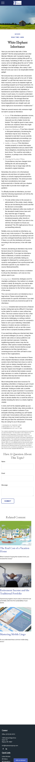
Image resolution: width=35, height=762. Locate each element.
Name (3, 461)
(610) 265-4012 (10, 734)
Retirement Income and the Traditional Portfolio (14, 591)
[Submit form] (7, 501)
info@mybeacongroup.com (10, 745)
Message (4, 485)
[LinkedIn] (6, 749)
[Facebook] (3, 749)
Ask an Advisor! (21, 760)
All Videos (5, 759)
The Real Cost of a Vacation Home (14, 549)
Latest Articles (6, 756)
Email (3, 473)
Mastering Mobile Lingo (13, 634)
